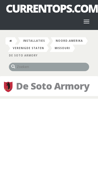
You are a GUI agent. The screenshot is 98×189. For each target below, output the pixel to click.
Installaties (34, 41)
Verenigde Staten (28, 48)
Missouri (62, 48)
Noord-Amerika (69, 41)
